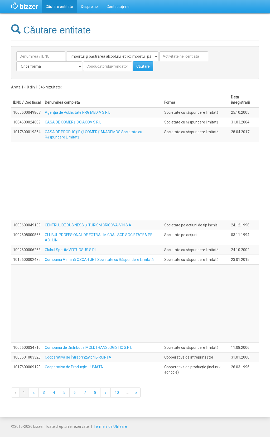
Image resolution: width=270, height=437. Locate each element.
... (127, 392)
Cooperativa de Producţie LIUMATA (74, 367)
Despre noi (90, 6)
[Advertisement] (135, 181)
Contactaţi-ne (118, 6)
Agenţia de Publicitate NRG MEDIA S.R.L (77, 112)
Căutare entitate (59, 6)
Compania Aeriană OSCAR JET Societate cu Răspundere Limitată (99, 259)
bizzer (24, 7)
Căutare (143, 66)
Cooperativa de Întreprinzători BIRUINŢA (78, 357)
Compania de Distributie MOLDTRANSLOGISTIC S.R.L (88, 347)
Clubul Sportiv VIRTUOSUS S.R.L (71, 250)
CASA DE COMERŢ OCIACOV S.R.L (73, 122)
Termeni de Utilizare (110, 426)
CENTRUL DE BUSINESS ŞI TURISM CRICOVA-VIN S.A (88, 225)
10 (117, 392)
